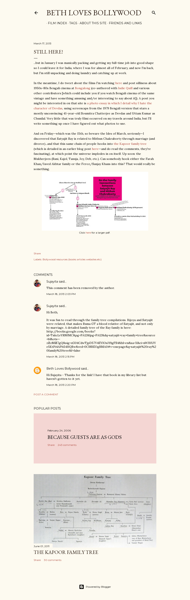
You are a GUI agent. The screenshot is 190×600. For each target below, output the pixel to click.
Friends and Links (123, 23)
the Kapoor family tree (130, 144)
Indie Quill (125, 88)
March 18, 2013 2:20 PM (61, 384)
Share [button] (37, 253)
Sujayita (52, 281)
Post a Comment (46, 394)
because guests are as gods (85, 437)
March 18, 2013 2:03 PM (61, 294)
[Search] (153, 12)
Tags (72, 23)
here (118, 83)
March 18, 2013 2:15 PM (60, 356)
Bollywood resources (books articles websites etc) (72, 259)
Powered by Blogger (95, 586)
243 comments (67, 444)
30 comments (52, 560)
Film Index (55, 23)
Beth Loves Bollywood (93, 13)
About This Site (91, 23)
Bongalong (82, 88)
